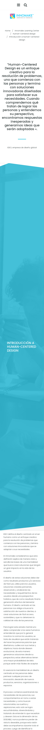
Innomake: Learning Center (27, 30)
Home (7, 30)
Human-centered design (24, 33)
